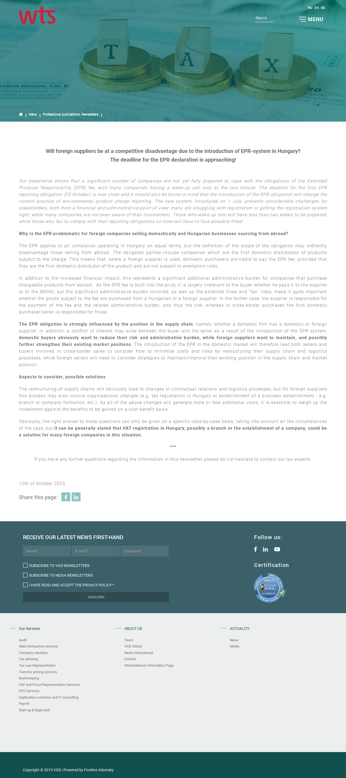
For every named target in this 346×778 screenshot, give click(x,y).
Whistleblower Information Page (149, 665)
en (316, 7)
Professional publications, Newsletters (70, 114)
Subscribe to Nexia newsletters (58, 575)
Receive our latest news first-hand (47, 537)
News (33, 114)
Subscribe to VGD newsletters (56, 565)
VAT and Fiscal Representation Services (49, 685)
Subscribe (96, 597)
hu (310, 7)
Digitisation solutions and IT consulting (48, 697)
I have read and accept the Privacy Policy (67, 584)
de (323, 7)
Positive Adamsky (99, 770)
